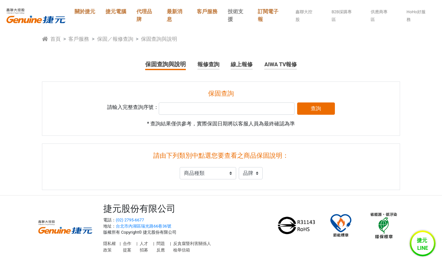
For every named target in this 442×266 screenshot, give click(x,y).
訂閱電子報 (268, 15)
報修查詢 (208, 64)
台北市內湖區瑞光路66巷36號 (143, 226)
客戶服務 (207, 11)
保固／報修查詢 (115, 39)
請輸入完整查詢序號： (133, 107)
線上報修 (242, 64)
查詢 (316, 108)
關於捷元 (85, 11)
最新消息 (174, 15)
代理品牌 (144, 15)
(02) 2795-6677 (130, 220)
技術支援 (235, 15)
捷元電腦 (115, 11)
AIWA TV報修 (280, 64)
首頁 (51, 39)
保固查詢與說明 (165, 64)
